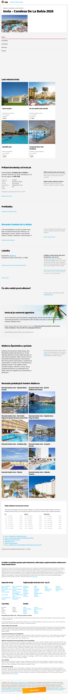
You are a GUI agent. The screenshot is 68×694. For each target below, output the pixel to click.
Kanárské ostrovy (38, 608)
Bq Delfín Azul (6, 147)
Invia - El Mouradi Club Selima (16, 598)
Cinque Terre (5, 691)
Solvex (57, 590)
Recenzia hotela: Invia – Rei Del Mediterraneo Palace (34, 389)
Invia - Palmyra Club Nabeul (6, 589)
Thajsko (25, 613)
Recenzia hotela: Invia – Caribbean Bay (9, 445)
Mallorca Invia (21, 332)
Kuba (35, 610)
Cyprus (35, 586)
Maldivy (36, 613)
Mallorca (13, 256)
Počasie (4, 51)
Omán (24, 607)
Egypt (35, 587)
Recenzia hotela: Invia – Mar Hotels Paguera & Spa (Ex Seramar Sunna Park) (11, 418)
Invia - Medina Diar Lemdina (6, 598)
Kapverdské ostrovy (26, 594)
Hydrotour (58, 587)
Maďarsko (36, 596)
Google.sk (15, 688)
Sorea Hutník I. (7, 109)
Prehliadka (5, 40)
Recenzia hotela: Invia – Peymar (12, 472)
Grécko (25, 589)
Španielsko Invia (29, 332)
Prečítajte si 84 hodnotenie (8, 240)
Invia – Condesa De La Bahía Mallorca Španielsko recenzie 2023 (23, 545)
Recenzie (4, 47)
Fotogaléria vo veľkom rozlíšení (9, 211)
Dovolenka (5, 44)
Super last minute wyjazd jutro (13, 689)
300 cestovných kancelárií (42, 326)
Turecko (36, 592)
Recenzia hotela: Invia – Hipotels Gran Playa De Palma (34, 417)
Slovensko (25, 596)
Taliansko (36, 590)
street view (51, 259)
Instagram (47, 354)
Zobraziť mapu (5, 277)
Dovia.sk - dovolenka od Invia (21, 682)
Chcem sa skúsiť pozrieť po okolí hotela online (55, 270)
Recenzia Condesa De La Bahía (17, 224)
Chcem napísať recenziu (49, 237)
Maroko (36, 607)
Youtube (43, 688)
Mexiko (25, 611)
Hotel (3, 37)
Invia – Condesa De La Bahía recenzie (15, 536)
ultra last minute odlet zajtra (47, 689)
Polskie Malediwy (59, 689)
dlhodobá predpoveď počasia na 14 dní (15, 353)
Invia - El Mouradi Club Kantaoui (16, 592)
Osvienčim (15, 673)
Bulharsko (25, 586)
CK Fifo (46, 587)
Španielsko (25, 590)
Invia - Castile (5, 594)
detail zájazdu (34, 689)
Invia (46, 586)
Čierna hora (26, 587)
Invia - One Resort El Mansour (17, 586)
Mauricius (36, 611)
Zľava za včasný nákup (16, 2)
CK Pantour (47, 590)
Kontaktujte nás (48, 294)
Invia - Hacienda (5, 592)
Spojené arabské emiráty (38, 594)
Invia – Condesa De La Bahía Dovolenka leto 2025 (19, 538)
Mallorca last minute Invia (12, 540)
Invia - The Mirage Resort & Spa (6, 586)
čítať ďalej (35, 576)
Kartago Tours (48, 589)
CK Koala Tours (59, 589)
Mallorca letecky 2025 (11, 543)
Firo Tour (58, 586)
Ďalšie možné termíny (7, 196)
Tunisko (25, 592)
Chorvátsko (36, 589)
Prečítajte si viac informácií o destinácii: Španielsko (14, 265)
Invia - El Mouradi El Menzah (17, 589)
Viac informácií (53, 684)
